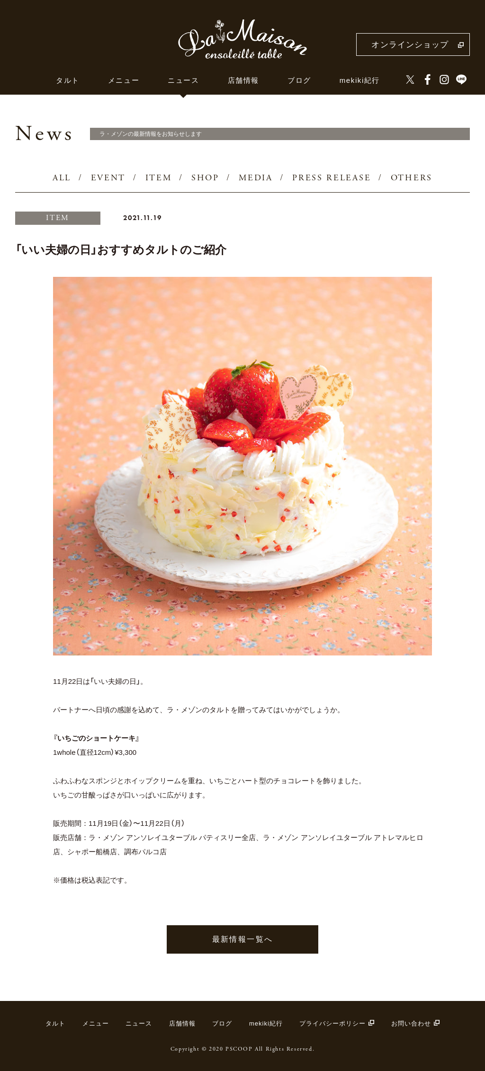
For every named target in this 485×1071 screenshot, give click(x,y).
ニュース (183, 80)
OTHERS (411, 178)
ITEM (158, 178)
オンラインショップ (410, 44)
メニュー (123, 80)
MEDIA (256, 178)
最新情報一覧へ (242, 939)
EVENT (108, 178)
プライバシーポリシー (332, 1023)
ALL (62, 178)
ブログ (299, 80)
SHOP (205, 178)
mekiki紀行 (360, 80)
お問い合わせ (411, 1023)
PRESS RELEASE (331, 178)
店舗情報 (243, 80)
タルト (68, 80)
